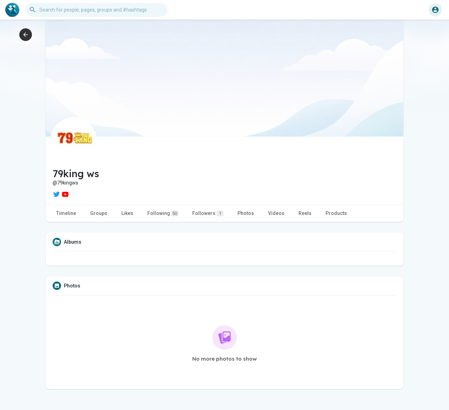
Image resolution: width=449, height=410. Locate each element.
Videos (276, 213)
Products (336, 213)
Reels (305, 213)
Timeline (66, 213)
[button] (96, 10)
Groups (98, 213)
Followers (207, 213)
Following (162, 213)
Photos (245, 213)
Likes (127, 213)
